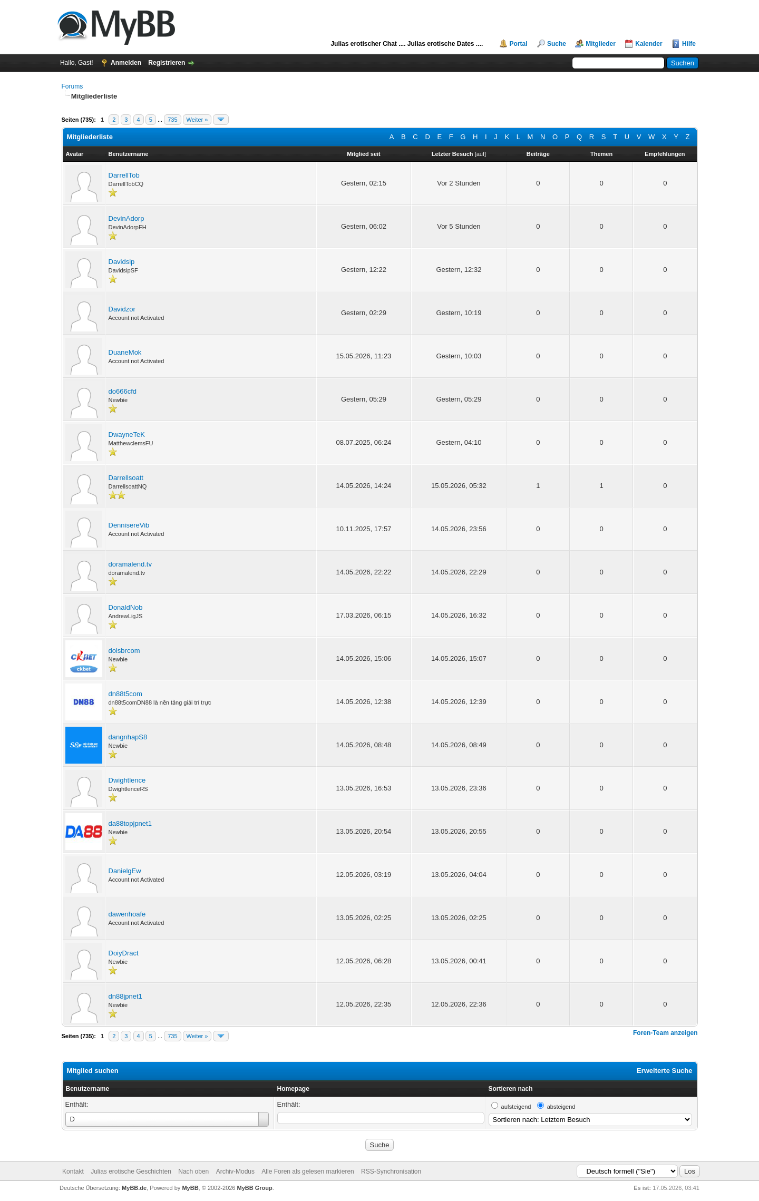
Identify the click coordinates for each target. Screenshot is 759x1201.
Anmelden (126, 62)
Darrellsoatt (126, 478)
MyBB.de (134, 1188)
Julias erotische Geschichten (131, 1171)
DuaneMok (125, 352)
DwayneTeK (127, 434)
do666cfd (123, 391)
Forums (72, 86)
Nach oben (193, 1171)
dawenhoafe (127, 914)
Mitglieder (601, 43)
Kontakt (73, 1171)
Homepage (293, 1088)
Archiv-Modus (235, 1171)
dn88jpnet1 (125, 996)
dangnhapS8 (128, 737)
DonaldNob (126, 607)
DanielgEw (125, 871)
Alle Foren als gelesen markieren (307, 1171)
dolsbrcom (124, 651)
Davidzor (122, 309)
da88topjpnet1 (130, 823)
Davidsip (122, 262)
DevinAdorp (126, 218)
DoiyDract (124, 953)
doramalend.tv (130, 564)
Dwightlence (127, 780)
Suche (556, 43)
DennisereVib (129, 525)
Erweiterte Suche (665, 1071)
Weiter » (197, 119)
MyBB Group (255, 1188)
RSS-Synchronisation (391, 1171)
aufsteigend (516, 1107)
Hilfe (689, 43)
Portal (519, 43)
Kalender (648, 43)
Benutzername (88, 1088)
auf (480, 154)
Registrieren (166, 62)
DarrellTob (124, 175)
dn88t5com (125, 694)
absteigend (561, 1107)
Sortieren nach (511, 1088)
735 (172, 119)
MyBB (190, 1188)
